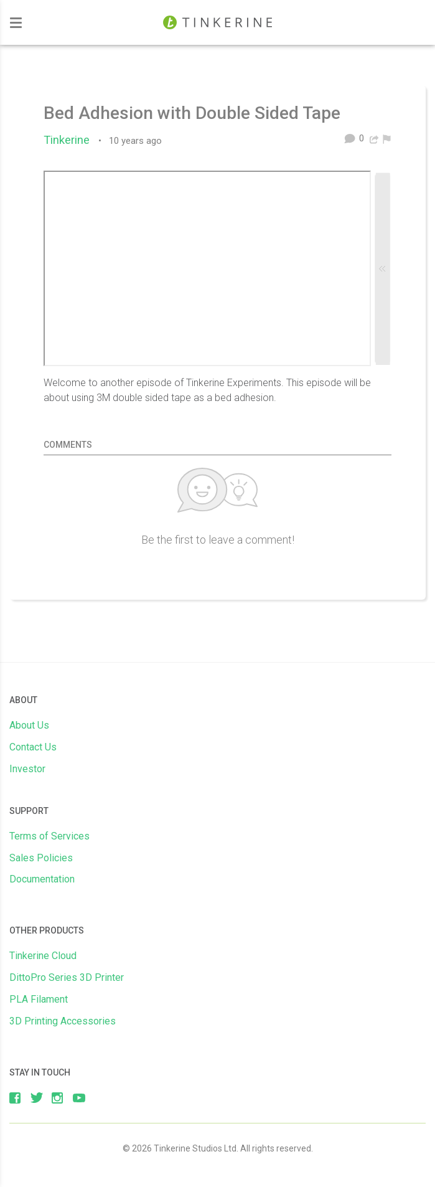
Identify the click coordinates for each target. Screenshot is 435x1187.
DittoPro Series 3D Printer (66, 977)
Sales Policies (41, 858)
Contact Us (33, 747)
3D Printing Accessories (62, 1021)
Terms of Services (49, 836)
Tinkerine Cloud (43, 956)
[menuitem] (386, 138)
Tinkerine (70, 140)
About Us (29, 725)
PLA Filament (38, 999)
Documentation (42, 879)
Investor (27, 769)
